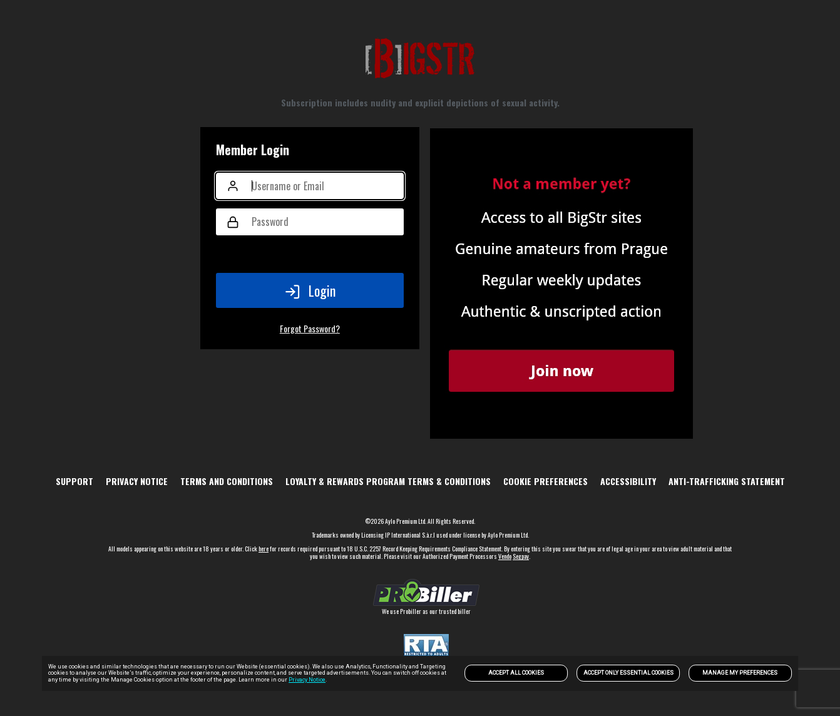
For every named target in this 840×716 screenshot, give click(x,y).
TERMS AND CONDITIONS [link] (226, 481)
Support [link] (74, 481)
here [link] (264, 548)
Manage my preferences (739, 673)
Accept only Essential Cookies (628, 673)
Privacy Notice (307, 680)
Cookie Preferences (545, 481)
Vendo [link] (504, 556)
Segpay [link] (521, 556)
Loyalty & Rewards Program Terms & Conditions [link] (388, 481)
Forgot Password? (310, 328)
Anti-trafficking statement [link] (726, 481)
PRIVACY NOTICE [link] (137, 481)
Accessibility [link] (628, 481)
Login (310, 290)
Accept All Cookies (516, 673)
